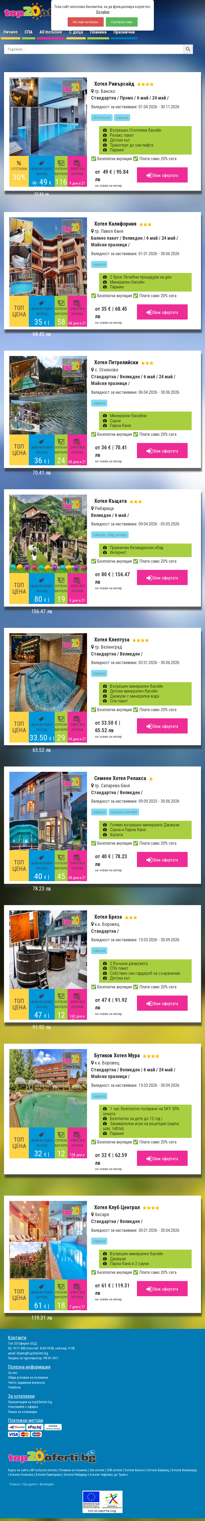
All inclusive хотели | (45, 1470)
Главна (14, 1484)
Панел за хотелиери (22, 1412)
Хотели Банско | (135, 1470)
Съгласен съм (121, 22)
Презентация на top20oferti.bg (30, 1402)
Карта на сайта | (19, 1470)
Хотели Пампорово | (50, 1475)
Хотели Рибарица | (77, 1475)
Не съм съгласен (85, 22)
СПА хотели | (115, 1470)
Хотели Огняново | (23, 1475)
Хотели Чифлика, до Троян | (109, 1475)
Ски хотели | (98, 1470)
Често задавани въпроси (26, 1383)
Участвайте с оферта (23, 1407)
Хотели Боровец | (159, 1470)
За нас (12, 1373)
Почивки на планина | (74, 1470)
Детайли (102, 12)
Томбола (14, 1387)
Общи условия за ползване (28, 1377)
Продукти (30, 1484)
